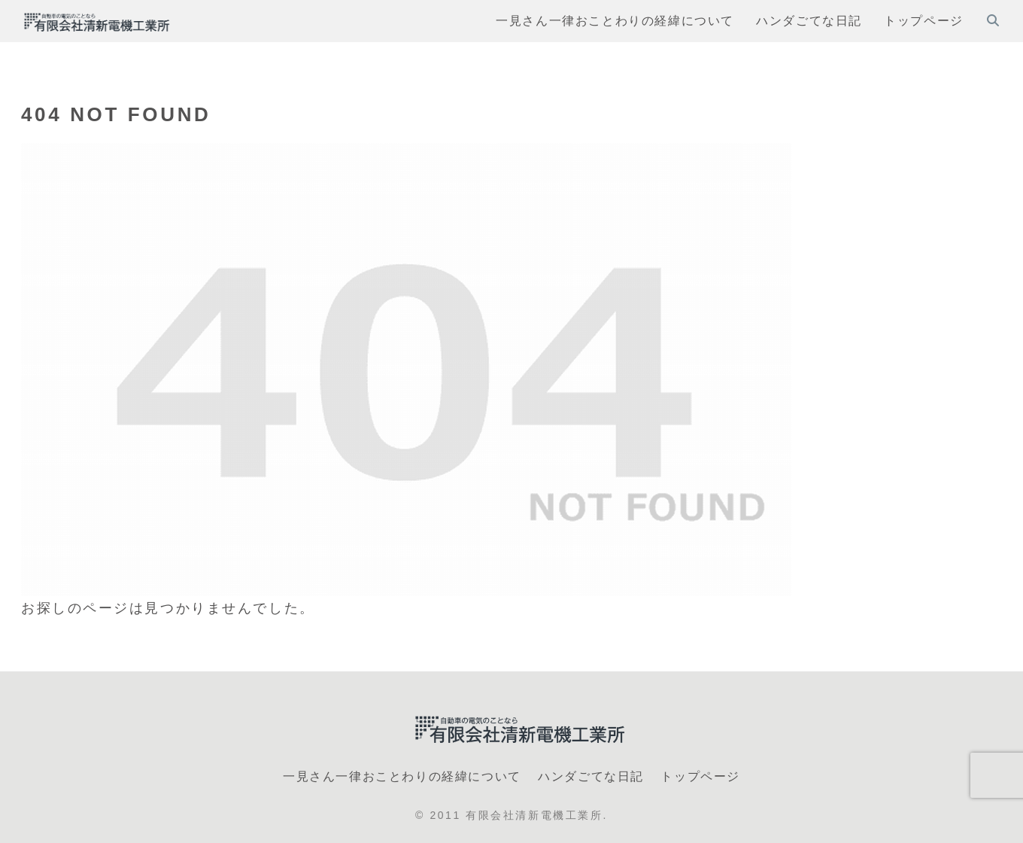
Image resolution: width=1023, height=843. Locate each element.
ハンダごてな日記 (591, 776)
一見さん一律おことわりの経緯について (402, 776)
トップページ (700, 776)
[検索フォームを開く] (992, 20)
